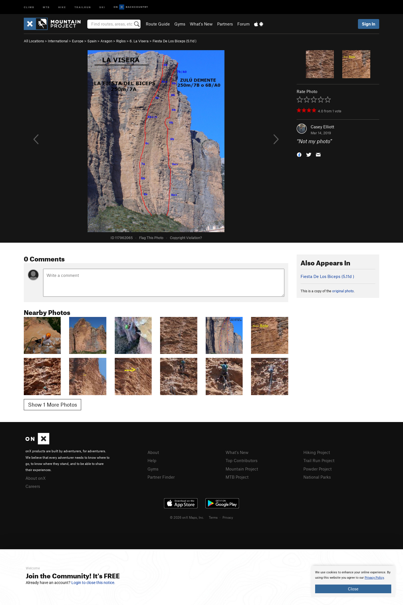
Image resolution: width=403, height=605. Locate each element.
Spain (92, 41)
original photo (343, 291)
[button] (299, 154)
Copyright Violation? (186, 237)
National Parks (317, 476)
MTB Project (237, 476)
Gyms (179, 23)
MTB (46, 7)
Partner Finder (161, 476)
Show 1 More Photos (52, 404)
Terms (213, 517)
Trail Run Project (318, 460)
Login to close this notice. (93, 582)
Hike (62, 7)
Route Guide (158, 23)
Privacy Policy (374, 577)
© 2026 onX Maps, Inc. (187, 517)
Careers (32, 486)
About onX (35, 478)
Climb (29, 7)
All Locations (34, 41)
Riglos (121, 41)
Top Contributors (241, 460)
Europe (77, 41)
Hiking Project (316, 452)
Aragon (106, 41)
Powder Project (317, 468)
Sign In (368, 23)
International (58, 41)
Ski (102, 7)
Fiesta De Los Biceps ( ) (174, 41)
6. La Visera (139, 41)
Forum (243, 23)
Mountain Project (242, 468)
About (153, 452)
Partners (225, 23)
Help (151, 460)
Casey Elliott (322, 126)
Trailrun (82, 7)
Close (353, 588)
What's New (201, 23)
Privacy (227, 517)
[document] (353, 581)
